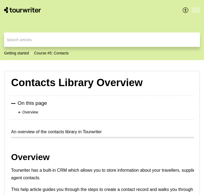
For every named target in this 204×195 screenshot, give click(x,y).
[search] (102, 39)
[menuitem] (186, 10)
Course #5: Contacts (51, 53)
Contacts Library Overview (77, 82)
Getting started (16, 53)
